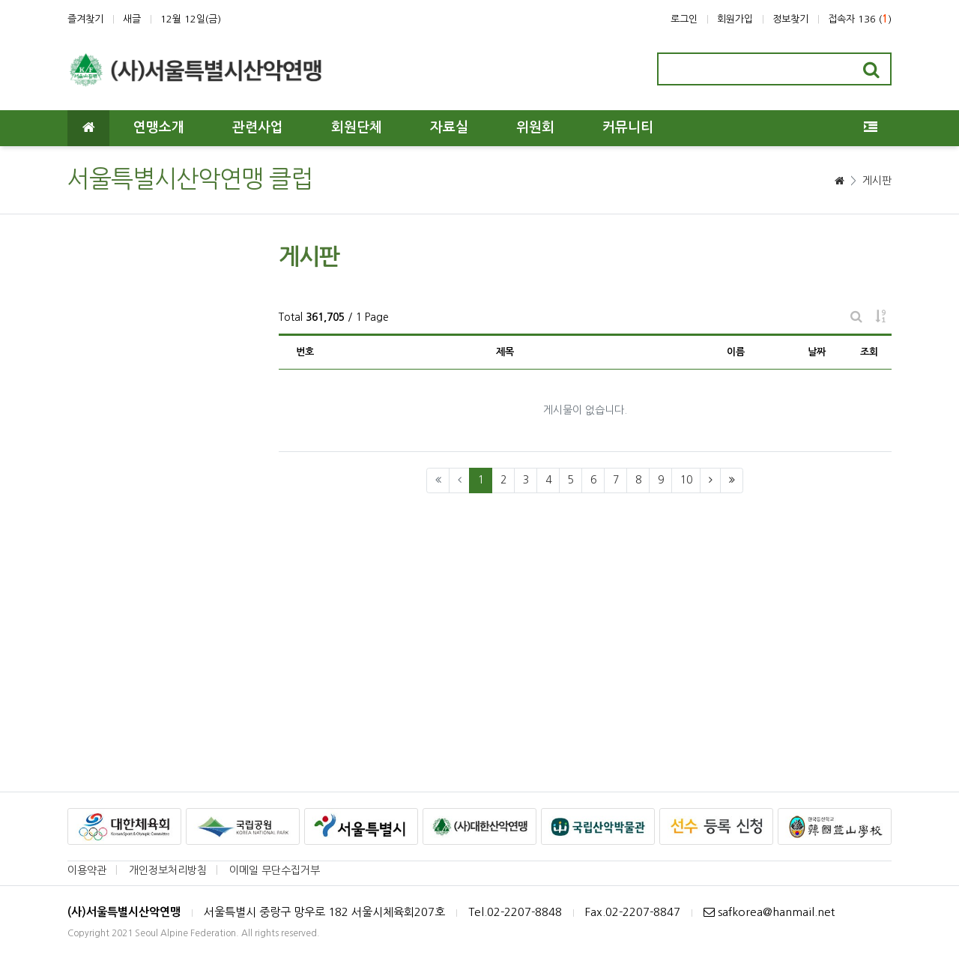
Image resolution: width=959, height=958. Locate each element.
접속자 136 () (860, 19)
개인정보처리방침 (168, 870)
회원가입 (735, 19)
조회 (869, 352)
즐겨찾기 (85, 19)
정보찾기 (790, 19)
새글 (132, 19)
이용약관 (86, 870)
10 (686, 480)
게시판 (877, 180)
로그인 (684, 19)
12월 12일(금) (190, 19)
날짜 (817, 352)
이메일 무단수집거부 (274, 870)
